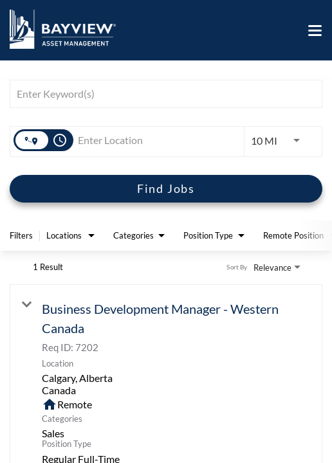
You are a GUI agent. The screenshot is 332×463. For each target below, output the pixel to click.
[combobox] (159, 93)
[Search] (166, 189)
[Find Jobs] (166, 189)
